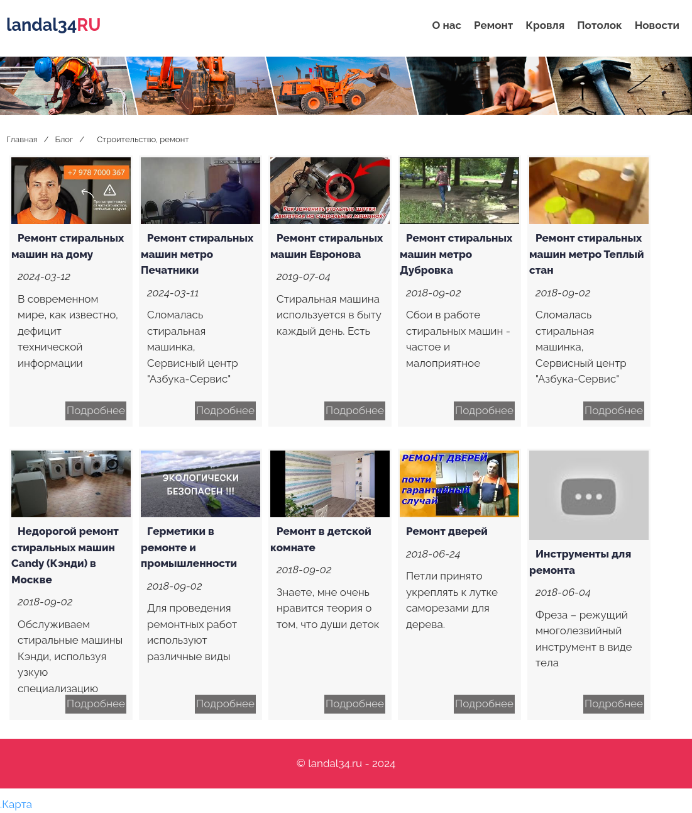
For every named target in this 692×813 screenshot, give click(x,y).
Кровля (544, 25)
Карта (17, 804)
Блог (64, 139)
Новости (657, 25)
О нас (446, 25)
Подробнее (96, 410)
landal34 (53, 25)
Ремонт (493, 25)
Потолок (599, 25)
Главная (22, 139)
